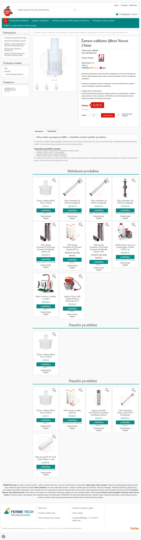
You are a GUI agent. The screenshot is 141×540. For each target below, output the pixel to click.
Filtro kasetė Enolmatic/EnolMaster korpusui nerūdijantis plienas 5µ (45, 248)
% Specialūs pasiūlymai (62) (15, 38)
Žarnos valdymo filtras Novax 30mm (45, 202)
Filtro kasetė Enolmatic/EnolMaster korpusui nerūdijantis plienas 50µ (98, 248)
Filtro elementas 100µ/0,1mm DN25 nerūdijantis (125, 412)
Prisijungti (124, 5)
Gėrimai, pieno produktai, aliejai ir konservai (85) (14, 45)
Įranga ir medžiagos (40, 20)
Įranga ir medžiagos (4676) (15, 41)
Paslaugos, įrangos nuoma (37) (12, 49)
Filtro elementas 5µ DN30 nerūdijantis (99, 202)
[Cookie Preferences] (3, 536)
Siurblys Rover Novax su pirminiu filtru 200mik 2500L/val (125, 247)
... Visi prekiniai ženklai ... (14, 74)
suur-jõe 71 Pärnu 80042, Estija (50, 528)
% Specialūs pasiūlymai (19, 20)
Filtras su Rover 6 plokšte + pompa (45, 297)
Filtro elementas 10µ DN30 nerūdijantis (125, 202)
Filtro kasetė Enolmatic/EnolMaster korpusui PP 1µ (72, 247)
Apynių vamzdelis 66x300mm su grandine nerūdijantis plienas (99, 412)
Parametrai (52, 131)
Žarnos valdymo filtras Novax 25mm (117, 32)
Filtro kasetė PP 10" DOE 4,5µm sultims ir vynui (45, 458)
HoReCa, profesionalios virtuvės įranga (20, 25)
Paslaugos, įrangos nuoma (103, 20)
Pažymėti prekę (127, 114)
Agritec (7, 71)
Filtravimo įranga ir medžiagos (77, 32)
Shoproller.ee (134, 528)
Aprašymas (39, 131)
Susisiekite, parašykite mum (46, 513)
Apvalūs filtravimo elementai (96, 32)
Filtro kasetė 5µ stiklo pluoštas (72, 411)
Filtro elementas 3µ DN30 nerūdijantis (72, 202)
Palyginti (125, 116)
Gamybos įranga (61, 32)
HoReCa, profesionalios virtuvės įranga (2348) (14, 54)
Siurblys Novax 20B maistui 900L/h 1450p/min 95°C (72, 298)
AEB (5, 68)
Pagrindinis (37, 32)
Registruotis (133, 5)
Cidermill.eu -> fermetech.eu (15, 90)
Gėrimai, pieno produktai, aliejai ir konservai (70, 20)
